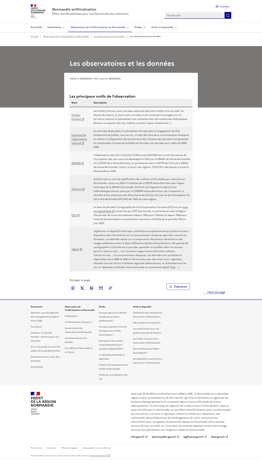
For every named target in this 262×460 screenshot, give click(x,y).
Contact (224, 6)
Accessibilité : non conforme (96, 447)
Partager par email (101, 288)
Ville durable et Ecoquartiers (147, 322)
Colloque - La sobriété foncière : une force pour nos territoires (45, 336)
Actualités (36, 27)
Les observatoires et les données (109, 36)
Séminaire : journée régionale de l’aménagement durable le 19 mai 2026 (45, 316)
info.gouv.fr (137, 437)
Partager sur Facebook (73, 288)
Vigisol (75, 249)
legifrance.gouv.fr (193, 437)
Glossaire (51, 447)
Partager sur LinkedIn (91, 288)
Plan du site (36, 447)
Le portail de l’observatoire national (79, 139)
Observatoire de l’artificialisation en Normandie (98, 27)
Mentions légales (69, 447)
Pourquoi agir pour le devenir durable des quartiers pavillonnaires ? (113, 316)
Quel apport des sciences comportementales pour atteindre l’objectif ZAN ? (111, 344)
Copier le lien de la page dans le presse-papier (110, 288)
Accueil (34, 36)
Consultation (37, 366)
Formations (36, 326)
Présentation (71, 316)
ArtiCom (76, 189)
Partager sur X (82, 288)
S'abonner (178, 287)
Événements (54, 27)
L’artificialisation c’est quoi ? (78, 322)
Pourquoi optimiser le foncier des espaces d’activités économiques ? (113, 330)
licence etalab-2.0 (98, 455)
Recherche (228, 15)
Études (138, 27)
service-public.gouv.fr (164, 437)
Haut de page (216, 292)
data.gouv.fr (218, 437)
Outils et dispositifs (162, 27)
